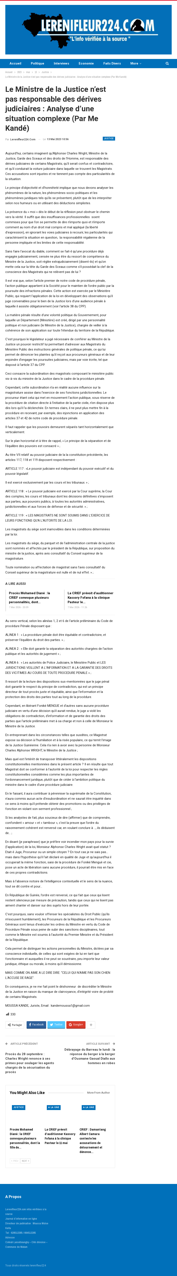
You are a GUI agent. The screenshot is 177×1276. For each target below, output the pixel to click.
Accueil (15, 63)
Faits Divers (112, 63)
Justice (109, 138)
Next (25, 1160)
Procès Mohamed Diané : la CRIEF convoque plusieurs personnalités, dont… (29, 597)
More (134, 63)
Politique (37, 63)
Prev (14, 1160)
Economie (86, 63)
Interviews (61, 63)
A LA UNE (53, 1107)
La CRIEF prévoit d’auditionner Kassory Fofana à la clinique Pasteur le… (90, 597)
